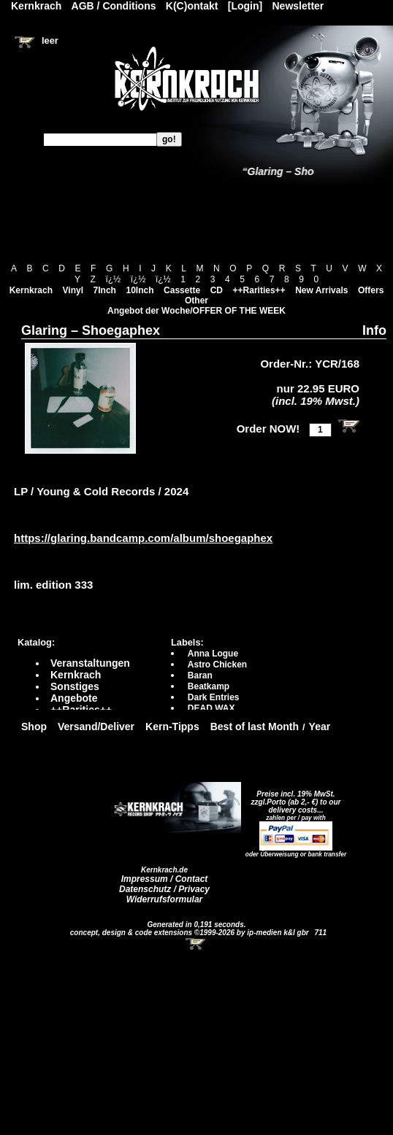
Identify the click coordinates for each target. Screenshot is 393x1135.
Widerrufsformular (164, 899)
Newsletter (298, 6)
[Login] (245, 6)
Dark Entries (214, 697)
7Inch (105, 290)
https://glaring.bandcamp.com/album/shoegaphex (143, 538)
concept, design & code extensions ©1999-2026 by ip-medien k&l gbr (190, 933)
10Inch (140, 290)
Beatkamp (208, 686)
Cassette (182, 290)
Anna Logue (213, 653)
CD (216, 290)
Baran (200, 675)
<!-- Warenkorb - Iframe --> (196, 944)
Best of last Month (254, 726)
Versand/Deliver (96, 726)
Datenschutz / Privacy (164, 889)
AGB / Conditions (114, 6)
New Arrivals (321, 290)
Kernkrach (31, 290)
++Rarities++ (259, 290)
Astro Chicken (217, 664)
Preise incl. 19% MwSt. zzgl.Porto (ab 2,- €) (293, 798)
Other (196, 300)
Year (320, 726)
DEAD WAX (211, 708)
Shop (34, 726)
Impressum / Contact (164, 879)
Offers (371, 290)
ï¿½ (113, 279)
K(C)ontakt (192, 6)
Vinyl (73, 290)
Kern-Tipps (172, 726)
